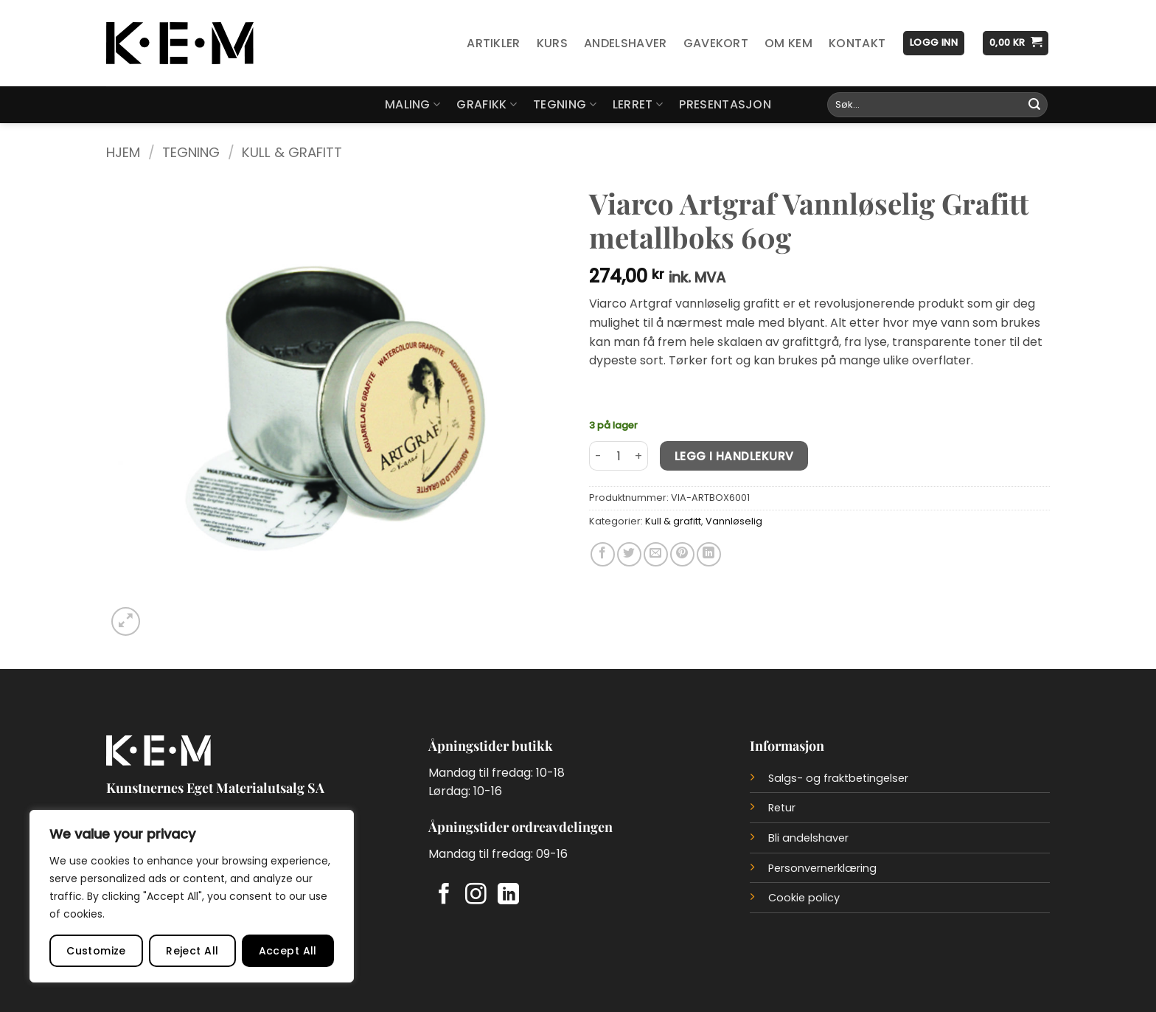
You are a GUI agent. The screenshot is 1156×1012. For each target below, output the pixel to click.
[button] (933, 43)
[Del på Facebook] (603, 554)
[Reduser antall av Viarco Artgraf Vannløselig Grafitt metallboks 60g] (598, 456)
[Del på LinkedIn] (709, 554)
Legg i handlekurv (734, 456)
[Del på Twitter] (629, 554)
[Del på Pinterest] (682, 554)
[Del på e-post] (656, 554)
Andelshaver (625, 43)
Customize (96, 950)
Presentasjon (725, 104)
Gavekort (716, 43)
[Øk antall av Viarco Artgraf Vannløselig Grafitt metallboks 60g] (639, 456)
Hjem (123, 152)
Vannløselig (734, 521)
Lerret (638, 104)
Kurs (552, 43)
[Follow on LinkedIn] (508, 895)
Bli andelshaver (808, 838)
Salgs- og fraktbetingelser (838, 778)
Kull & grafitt (292, 152)
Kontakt (857, 43)
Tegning (564, 104)
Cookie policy (804, 897)
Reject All (192, 950)
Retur (781, 807)
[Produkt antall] (618, 456)
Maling (412, 104)
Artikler (493, 43)
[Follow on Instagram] (476, 895)
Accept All (288, 950)
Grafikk (486, 104)
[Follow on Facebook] (444, 895)
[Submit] (1034, 104)
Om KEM (788, 43)
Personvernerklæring (822, 868)
